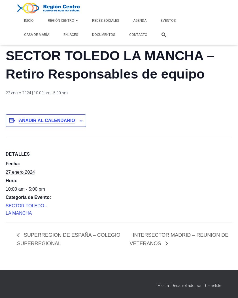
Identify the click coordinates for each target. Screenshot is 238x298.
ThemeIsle (212, 285)
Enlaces (70, 35)
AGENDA (139, 21)
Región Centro (63, 21)
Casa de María (36, 35)
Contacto (138, 35)
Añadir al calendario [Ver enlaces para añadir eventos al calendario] (47, 120)
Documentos (103, 35)
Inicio (29, 21)
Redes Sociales (105, 21)
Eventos (168, 21)
